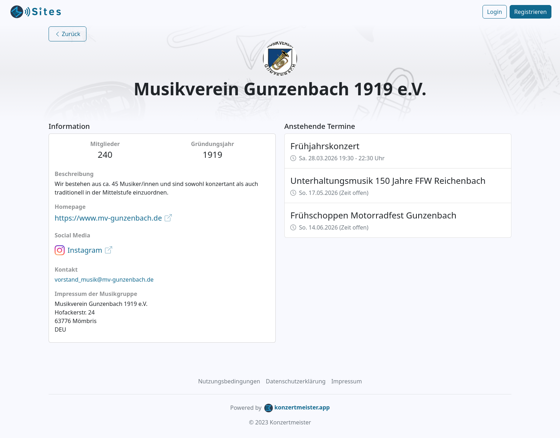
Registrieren (530, 12)
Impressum (346, 381)
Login (494, 12)
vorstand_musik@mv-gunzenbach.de (104, 279)
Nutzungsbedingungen (229, 381)
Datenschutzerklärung (295, 381)
